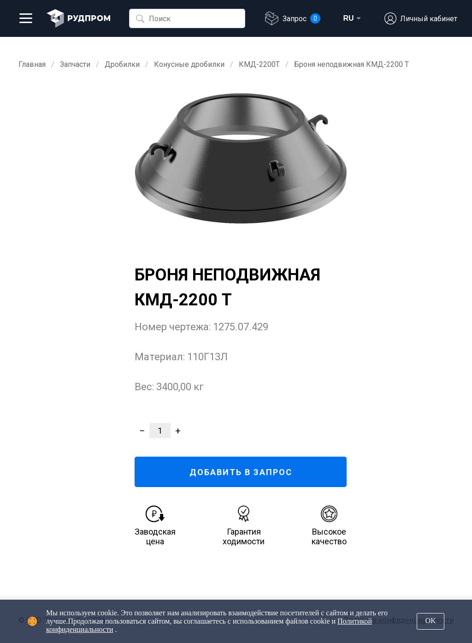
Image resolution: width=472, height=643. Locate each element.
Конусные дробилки (189, 64)
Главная (32, 64)
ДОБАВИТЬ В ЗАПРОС (240, 472)
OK (430, 621)
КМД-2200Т (259, 64)
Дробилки (122, 64)
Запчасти (75, 64)
